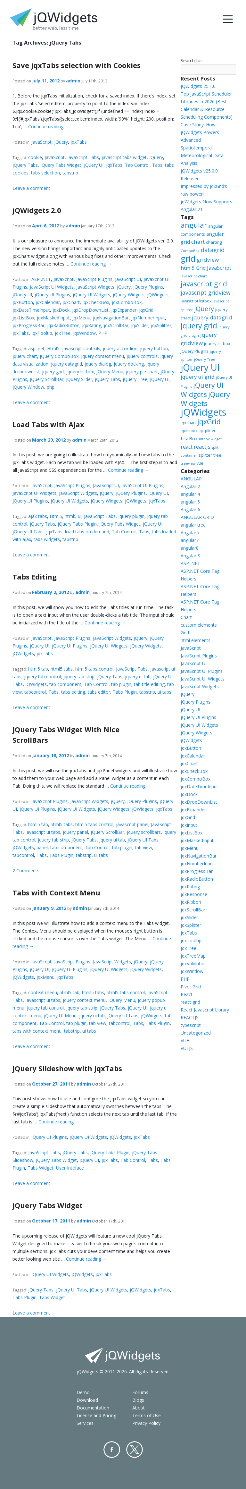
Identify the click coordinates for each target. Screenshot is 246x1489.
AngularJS (190, 556)
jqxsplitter (207, 430)
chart (198, 241)
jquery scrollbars (144, 832)
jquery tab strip (78, 676)
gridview (208, 259)
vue (200, 463)
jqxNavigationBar (111, 318)
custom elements (199, 625)
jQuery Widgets (128, 295)
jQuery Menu (109, 371)
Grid (185, 633)
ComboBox (190, 251)
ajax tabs (37, 516)
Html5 (53, 348)
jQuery (61, 142)
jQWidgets (157, 295)
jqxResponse (194, 894)
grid (188, 258)
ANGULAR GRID (197, 517)
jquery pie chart (142, 371)
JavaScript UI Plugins (142, 485)
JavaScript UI (128, 279)
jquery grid (53, 371)
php (50, 387)
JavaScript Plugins (94, 279)
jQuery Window (28, 387)
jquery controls (142, 356)
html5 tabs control (94, 669)
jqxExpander (123, 310)
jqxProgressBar (28, 325)
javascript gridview (206, 292)
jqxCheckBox (95, 302)
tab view (143, 847)
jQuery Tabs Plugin (77, 524)
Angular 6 (190, 509)
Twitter (134, 1449)
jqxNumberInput (148, 318)
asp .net (36, 348)
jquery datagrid (66, 364)
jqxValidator (193, 963)
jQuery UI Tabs (28, 532)
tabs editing (73, 692)
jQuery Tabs (25, 165)
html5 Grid (193, 268)
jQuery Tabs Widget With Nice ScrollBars (65, 734)
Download (87, 1400)
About (138, 1408)
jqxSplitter (161, 325)
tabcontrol (35, 692)
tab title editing (149, 684)
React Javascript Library (205, 1010)
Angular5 (190, 532)
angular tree (193, 525)
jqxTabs (78, 142)
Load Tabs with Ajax (48, 424)
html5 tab (38, 669)
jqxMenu (81, 318)
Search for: (192, 60)
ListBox (189, 438)
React (187, 994)
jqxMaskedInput (53, 318)
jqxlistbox (189, 430)
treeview (188, 463)
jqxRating (91, 325)
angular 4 (190, 494)
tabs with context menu (37, 1031)
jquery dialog (98, 364)
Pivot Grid (191, 987)
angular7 (190, 540)
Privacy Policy (146, 1423)
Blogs (138, 1400)
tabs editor (99, 692)
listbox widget (210, 439)
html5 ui (73, 516)
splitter (205, 455)
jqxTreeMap (193, 956)
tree (217, 455)
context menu (42, 992)
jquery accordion (120, 348)
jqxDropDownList (90, 310)
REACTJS (190, 1017)
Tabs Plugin (125, 692)
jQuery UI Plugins (52, 295)
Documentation (93, 1408)
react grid (190, 1002)
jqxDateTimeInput (31, 310)
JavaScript (41, 142)
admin (73, 81)
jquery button (154, 348)
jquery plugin (131, 516)
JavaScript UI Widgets (52, 287)
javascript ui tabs (42, 832)
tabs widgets (47, 539)
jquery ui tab (138, 676)
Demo (83, 1392)
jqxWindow (84, 333)
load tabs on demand (87, 532)
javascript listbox (196, 301)
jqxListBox (23, 318)
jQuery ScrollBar (46, 379)
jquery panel (75, 832)
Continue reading (48, 126)
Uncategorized (196, 1033)
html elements (195, 640)
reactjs (202, 446)
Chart (186, 617)
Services (85, 1423)
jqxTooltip (41, 333)
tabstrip (70, 173)
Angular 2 (190, 486)
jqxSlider (139, 325)
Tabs (157, 165)
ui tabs (164, 692)
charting (214, 242)
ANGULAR (191, 479)
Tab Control (137, 165)
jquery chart (24, 356)
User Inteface (70, 1168)
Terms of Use (146, 1415)
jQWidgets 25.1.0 (198, 86)
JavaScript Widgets (95, 287)
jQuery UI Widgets (91, 295)
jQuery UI (93, 165)
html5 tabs (62, 669)
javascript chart (194, 276)
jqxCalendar (48, 302)
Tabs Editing (34, 576)
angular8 (190, 548)
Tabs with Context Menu (56, 892)
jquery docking (129, 364)
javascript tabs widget (124, 157)
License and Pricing (96, 1415)
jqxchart (188, 423)
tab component (65, 684)
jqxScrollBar (116, 325)
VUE (185, 1040)
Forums (140, 1392)
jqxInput (189, 825)
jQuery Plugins (148, 287)
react (187, 446)
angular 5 (190, 502)
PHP (102, 333)
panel (42, 847)
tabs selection (45, 173)
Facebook (111, 1449)
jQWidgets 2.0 (36, 210)
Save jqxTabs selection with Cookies (76, 65)
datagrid (213, 250)
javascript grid (204, 283)
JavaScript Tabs (83, 157)
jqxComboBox (127, 302)
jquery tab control (42, 676)
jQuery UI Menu (60, 1015)
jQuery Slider (79, 379)
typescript (191, 1025)
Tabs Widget (40, 1168)
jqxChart (71, 302)
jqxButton (22, 302)
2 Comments (25, 870)
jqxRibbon (191, 902)
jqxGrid (146, 310)
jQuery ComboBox (59, 356)
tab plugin (121, 684)
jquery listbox (80, 371)
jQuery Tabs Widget (60, 165)
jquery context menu (102, 356)
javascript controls (81, 348)
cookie (35, 157)
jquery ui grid (198, 376)
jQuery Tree (135, 379)
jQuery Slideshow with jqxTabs (67, 1068)
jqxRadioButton (63, 325)
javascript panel (132, 824)
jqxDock (61, 310)
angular (194, 225)
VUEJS (187, 1048)
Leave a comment (31, 188)
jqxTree (62, 333)
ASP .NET (41, 279)
